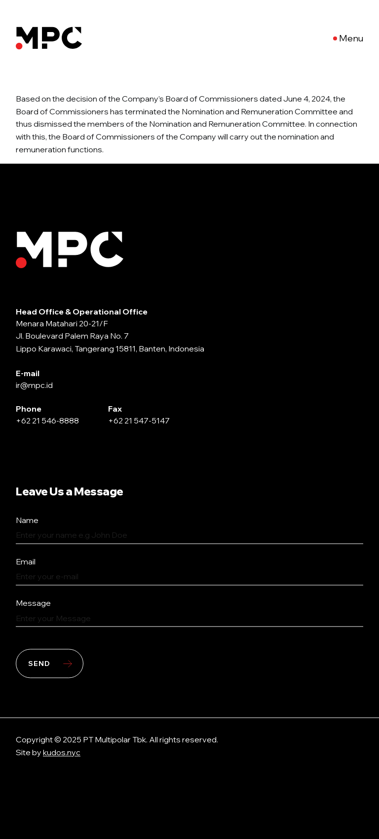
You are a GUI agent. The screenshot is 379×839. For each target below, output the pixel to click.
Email (26, 562)
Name (27, 520)
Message (33, 603)
